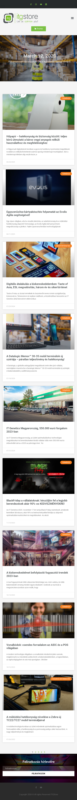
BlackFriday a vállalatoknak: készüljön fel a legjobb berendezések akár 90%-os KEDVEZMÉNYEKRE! (36, 502)
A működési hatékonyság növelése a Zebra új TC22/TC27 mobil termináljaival (33, 718)
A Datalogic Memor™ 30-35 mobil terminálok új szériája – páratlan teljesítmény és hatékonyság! (35, 358)
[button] (72, 18)
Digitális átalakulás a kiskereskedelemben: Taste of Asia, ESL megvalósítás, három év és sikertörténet (37, 285)
